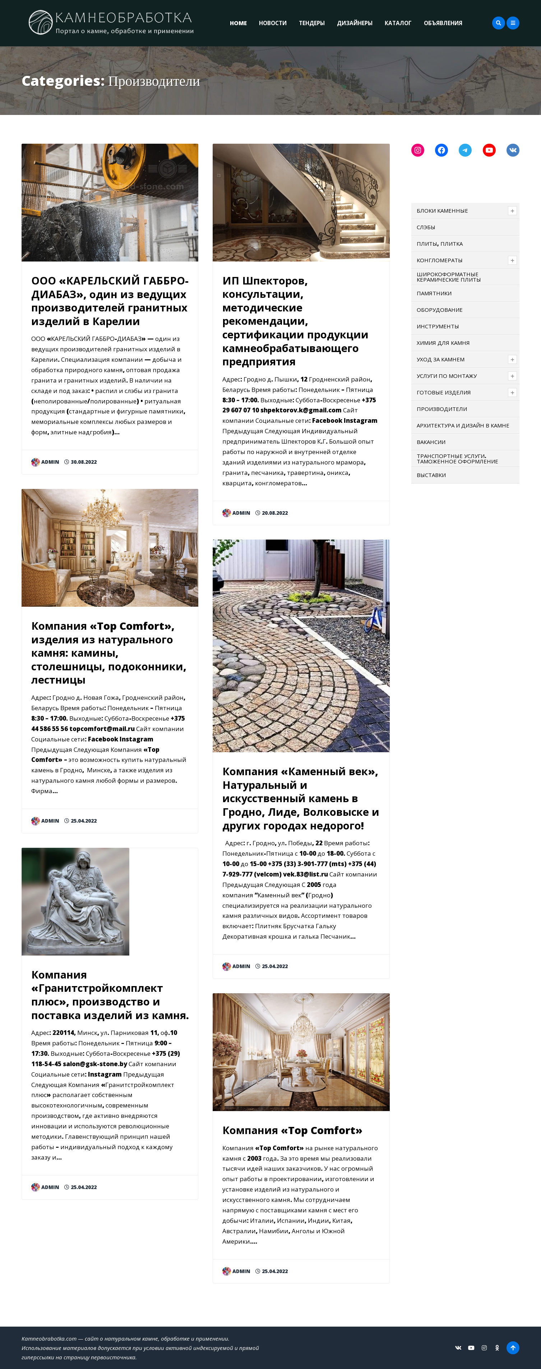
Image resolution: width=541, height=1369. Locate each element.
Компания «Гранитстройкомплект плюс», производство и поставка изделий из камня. (110, 994)
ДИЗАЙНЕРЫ (355, 23)
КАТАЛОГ (398, 23)
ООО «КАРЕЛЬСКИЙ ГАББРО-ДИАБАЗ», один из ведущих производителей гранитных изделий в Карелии (110, 300)
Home (238, 23)
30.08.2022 (80, 461)
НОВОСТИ (273, 23)
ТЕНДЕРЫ (312, 23)
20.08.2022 (271, 512)
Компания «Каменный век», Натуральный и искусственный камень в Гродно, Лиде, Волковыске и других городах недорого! (300, 798)
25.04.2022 (80, 820)
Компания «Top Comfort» (292, 1130)
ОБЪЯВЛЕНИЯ (443, 23)
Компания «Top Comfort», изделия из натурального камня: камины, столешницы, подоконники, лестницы (108, 652)
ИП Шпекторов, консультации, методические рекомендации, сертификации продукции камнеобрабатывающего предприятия (295, 320)
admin (45, 461)
